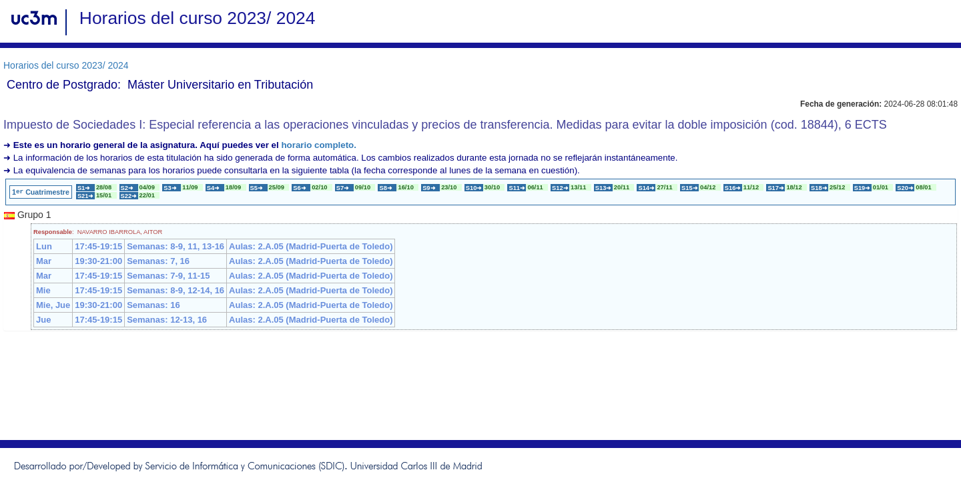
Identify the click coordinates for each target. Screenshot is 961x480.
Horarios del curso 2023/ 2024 (66, 65)
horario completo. (318, 145)
